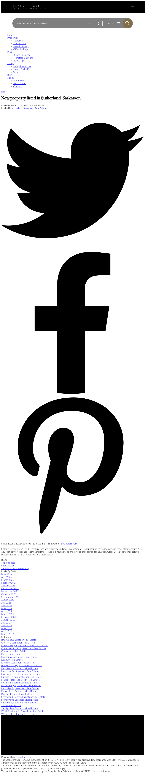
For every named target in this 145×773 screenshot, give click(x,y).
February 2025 (9, 616)
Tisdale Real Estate (11, 705)
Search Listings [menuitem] (21, 46)
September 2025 (10, 596)
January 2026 (8, 585)
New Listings (7, 565)
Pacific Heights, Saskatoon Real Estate (21, 685)
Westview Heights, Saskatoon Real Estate (22, 711)
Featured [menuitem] (18, 40)
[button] (62, 724)
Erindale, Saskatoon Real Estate (17, 662)
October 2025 (8, 594)
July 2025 (6, 602)
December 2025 (10, 588)
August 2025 (7, 599)
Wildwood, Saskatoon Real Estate (18, 713)
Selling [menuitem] (10, 63)
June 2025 (6, 605)
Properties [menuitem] (12, 37)
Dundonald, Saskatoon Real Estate (19, 656)
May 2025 (6, 608)
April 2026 (6, 576)
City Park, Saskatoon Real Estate (18, 642)
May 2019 (6, 628)
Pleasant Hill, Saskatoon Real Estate (19, 691)
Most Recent (8, 574)
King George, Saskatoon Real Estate (19, 668)
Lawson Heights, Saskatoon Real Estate (21, 676)
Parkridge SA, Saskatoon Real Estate (20, 688)
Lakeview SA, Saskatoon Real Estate (20, 671)
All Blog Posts (8, 562)
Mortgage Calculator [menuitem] (23, 57)
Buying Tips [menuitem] (19, 60)
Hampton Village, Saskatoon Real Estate (21, 665)
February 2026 (9, 582)
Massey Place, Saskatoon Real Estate (20, 679)
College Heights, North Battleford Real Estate (24, 645)
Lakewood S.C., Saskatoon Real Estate (21, 673)
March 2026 (7, 579)
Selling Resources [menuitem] (22, 66)
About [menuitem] (10, 77)
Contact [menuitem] (17, 86)
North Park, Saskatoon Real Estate (19, 682)
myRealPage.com (23, 756)
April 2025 (6, 611)
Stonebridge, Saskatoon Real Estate (19, 699)
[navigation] (72, 60)
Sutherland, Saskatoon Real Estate (29, 108)
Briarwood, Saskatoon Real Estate (18, 639)
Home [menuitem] (10, 34)
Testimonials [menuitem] (19, 83)
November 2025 (10, 591)
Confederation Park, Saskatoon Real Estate (23, 648)
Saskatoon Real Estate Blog (15, 568)
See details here (69, 543)
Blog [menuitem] (9, 74)
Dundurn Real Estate (12, 659)
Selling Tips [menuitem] (18, 71)
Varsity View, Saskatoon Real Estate (19, 708)
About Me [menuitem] (18, 80)
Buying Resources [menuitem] (22, 54)
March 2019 (7, 634)
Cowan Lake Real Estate (13, 651)
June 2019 (6, 625)
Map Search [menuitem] (19, 43)
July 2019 (6, 622)
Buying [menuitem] (10, 51)
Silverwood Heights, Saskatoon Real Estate (23, 696)
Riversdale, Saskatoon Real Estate (18, 693)
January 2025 (8, 619)
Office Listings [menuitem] (20, 49)
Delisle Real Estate (11, 654)
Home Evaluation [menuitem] (22, 69)
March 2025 (7, 614)
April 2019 (6, 631)
